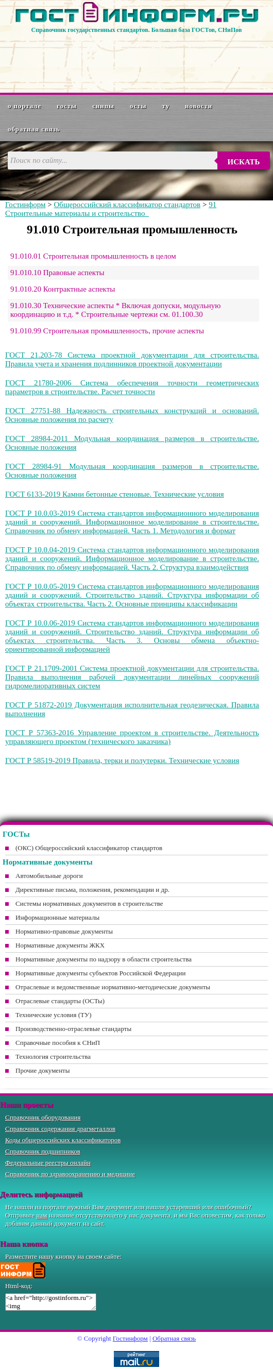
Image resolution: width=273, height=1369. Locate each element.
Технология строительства (53, 1056)
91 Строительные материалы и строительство (110, 208)
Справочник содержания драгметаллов (60, 1129)
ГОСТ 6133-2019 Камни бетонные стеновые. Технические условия (114, 494)
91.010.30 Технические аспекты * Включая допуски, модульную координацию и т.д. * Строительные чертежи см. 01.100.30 (115, 309)
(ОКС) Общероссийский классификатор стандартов (88, 848)
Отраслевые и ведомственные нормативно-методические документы (112, 987)
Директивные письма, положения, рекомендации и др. (92, 889)
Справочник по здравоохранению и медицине (70, 1174)
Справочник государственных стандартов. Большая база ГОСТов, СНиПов (136, 29)
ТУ (166, 106)
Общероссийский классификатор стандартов (127, 204)
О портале (24, 106)
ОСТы (138, 106)
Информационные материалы (57, 917)
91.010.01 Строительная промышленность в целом (93, 256)
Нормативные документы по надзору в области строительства (103, 959)
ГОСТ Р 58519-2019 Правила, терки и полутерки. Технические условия (122, 760)
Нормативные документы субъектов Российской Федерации (100, 973)
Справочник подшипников (42, 1151)
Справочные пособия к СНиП (57, 1042)
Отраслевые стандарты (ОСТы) (60, 1001)
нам (42, 1215)
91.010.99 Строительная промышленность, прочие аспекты (107, 331)
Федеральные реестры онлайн (48, 1163)
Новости (198, 106)
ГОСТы (67, 106)
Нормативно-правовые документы (64, 931)
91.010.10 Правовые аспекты (57, 272)
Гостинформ (25, 204)
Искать (244, 162)
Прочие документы (42, 1070)
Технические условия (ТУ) (53, 1015)
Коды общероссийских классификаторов (63, 1140)
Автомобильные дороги (49, 876)
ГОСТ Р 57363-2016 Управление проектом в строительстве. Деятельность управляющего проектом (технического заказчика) (132, 737)
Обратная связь (34, 129)
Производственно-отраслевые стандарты (73, 1029)
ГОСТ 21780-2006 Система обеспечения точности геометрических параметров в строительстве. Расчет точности (132, 387)
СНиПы (103, 106)
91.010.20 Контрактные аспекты (62, 289)
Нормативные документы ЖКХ (60, 945)
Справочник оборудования (43, 1117)
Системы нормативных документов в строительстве (89, 903)
